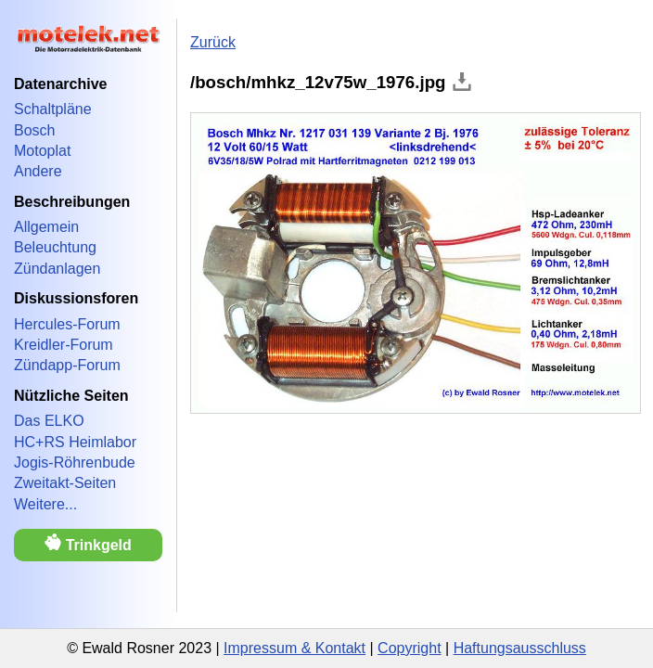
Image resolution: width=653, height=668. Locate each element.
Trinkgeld (88, 543)
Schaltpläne (53, 109)
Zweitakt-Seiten (65, 483)
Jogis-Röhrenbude (74, 462)
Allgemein (46, 227)
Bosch (34, 130)
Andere (38, 171)
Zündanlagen (57, 268)
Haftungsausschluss (520, 648)
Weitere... (45, 504)
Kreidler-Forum (63, 345)
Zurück (213, 42)
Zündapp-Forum (67, 365)
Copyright (409, 648)
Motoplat (42, 151)
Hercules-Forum (67, 324)
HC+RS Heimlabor (75, 442)
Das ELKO (49, 421)
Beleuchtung (55, 247)
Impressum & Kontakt (294, 648)
